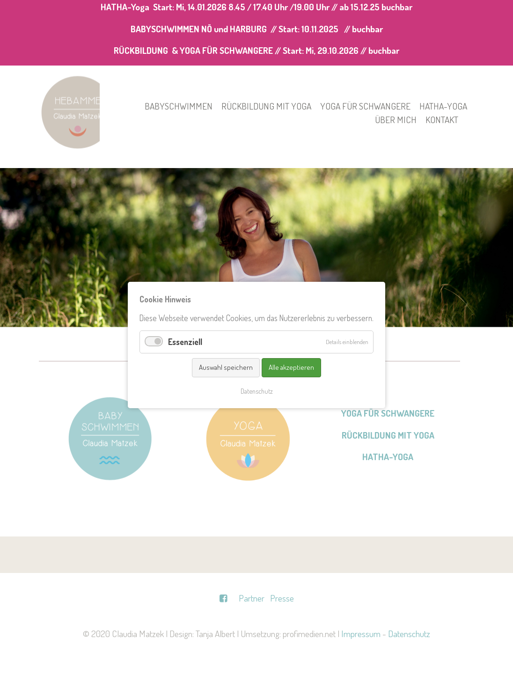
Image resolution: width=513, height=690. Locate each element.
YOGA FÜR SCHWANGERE (387, 413)
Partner (251, 598)
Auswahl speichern (226, 367)
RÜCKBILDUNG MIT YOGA (388, 435)
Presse (282, 598)
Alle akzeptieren (291, 367)
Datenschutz (409, 633)
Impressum (361, 633)
